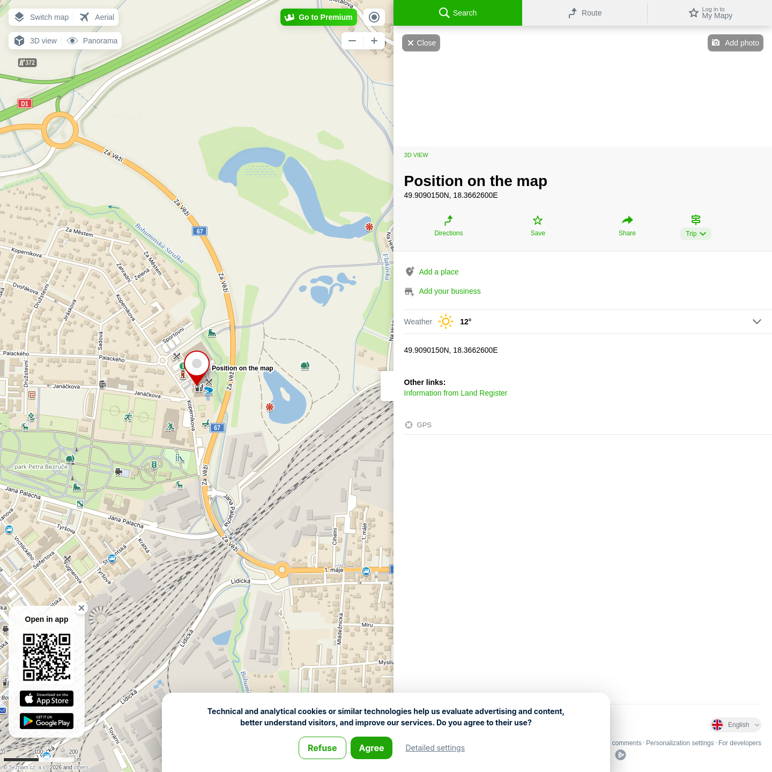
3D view (416, 155)
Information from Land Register (456, 393)
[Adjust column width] (387, 386)
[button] (41, 17)
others (80, 767)
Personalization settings (680, 743)
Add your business (450, 291)
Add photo (742, 43)
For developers (739, 743)
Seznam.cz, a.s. (28, 767)
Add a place (439, 272)
